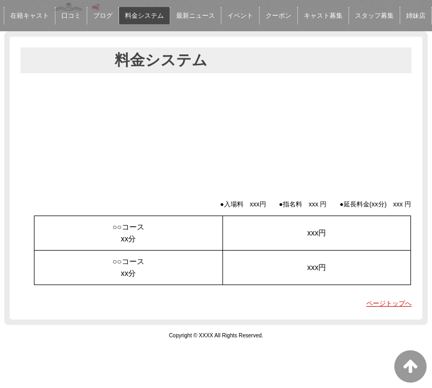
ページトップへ (389, 303)
